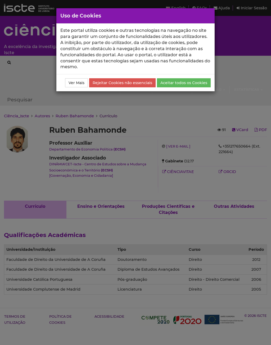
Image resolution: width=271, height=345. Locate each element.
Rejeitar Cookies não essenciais (122, 82)
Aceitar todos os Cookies (183, 82)
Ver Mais (76, 82)
